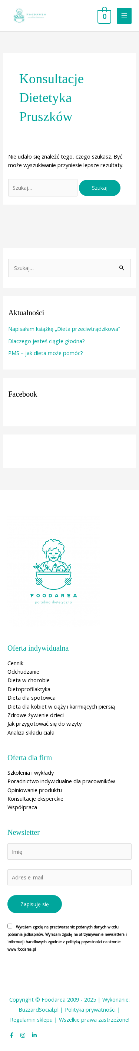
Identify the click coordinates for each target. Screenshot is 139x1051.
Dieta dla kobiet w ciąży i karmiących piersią (61, 706)
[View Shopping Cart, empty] (103, 15)
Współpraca (22, 807)
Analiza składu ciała (30, 732)
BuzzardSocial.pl (39, 1009)
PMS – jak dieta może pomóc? (45, 353)
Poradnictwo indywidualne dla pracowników (61, 781)
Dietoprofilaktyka (28, 689)
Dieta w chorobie (28, 680)
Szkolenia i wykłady (30, 772)
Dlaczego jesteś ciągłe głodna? (46, 341)
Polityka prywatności (90, 1009)
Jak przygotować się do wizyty (44, 723)
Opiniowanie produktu (34, 790)
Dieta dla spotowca (31, 697)
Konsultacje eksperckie (35, 798)
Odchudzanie (23, 671)
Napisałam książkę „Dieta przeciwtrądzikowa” (64, 328)
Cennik (15, 663)
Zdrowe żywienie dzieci (35, 715)
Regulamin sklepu (31, 1019)
